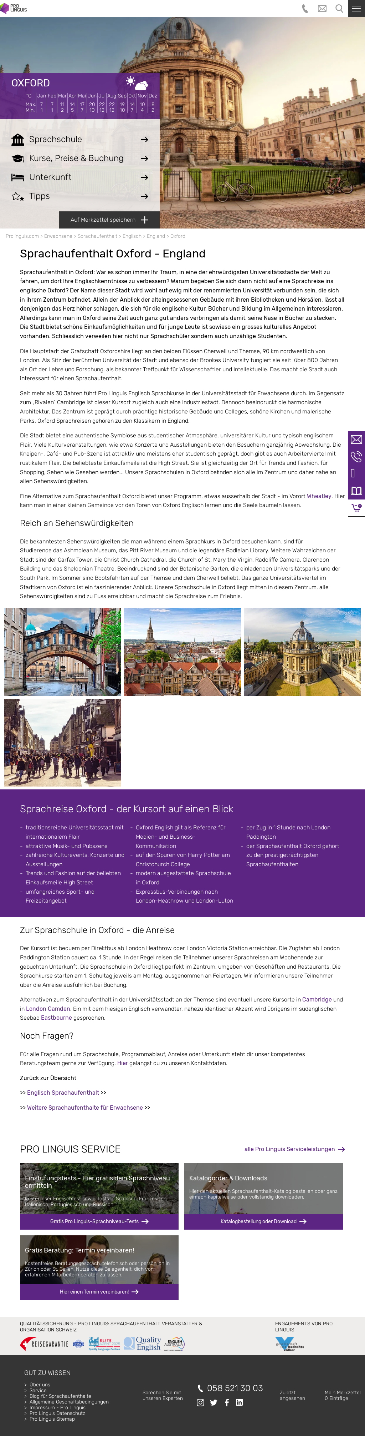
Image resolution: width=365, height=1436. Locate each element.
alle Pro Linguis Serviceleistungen (290, 1149)
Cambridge (317, 999)
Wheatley (319, 496)
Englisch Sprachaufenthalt (63, 1092)
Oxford (30, 83)
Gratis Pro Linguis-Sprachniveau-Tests (94, 1222)
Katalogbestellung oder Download (259, 1222)
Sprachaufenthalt (97, 236)
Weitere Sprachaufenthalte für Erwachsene (85, 1107)
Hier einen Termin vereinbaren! (94, 1292)
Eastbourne (56, 1017)
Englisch (132, 236)
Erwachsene (58, 236)
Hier (122, 1063)
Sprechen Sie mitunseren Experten (163, 1395)
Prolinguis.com (22, 236)
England (156, 236)
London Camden (48, 1008)
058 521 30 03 (235, 1388)
